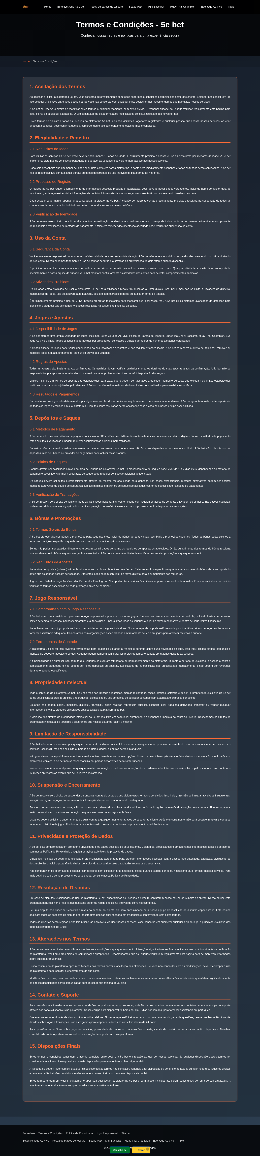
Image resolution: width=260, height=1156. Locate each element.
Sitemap (126, 1133)
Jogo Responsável (107, 1133)
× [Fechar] (147, 1148)
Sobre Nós (29, 1133)
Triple (231, 6)
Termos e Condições (50, 1133)
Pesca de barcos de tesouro (106, 6)
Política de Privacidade (79, 1133)
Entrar (141, 1150)
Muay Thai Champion (182, 6)
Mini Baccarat (156, 6)
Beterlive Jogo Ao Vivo (70, 6)
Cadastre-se (120, 1150)
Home (47, 6)
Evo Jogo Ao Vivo (211, 6)
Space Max (135, 6)
